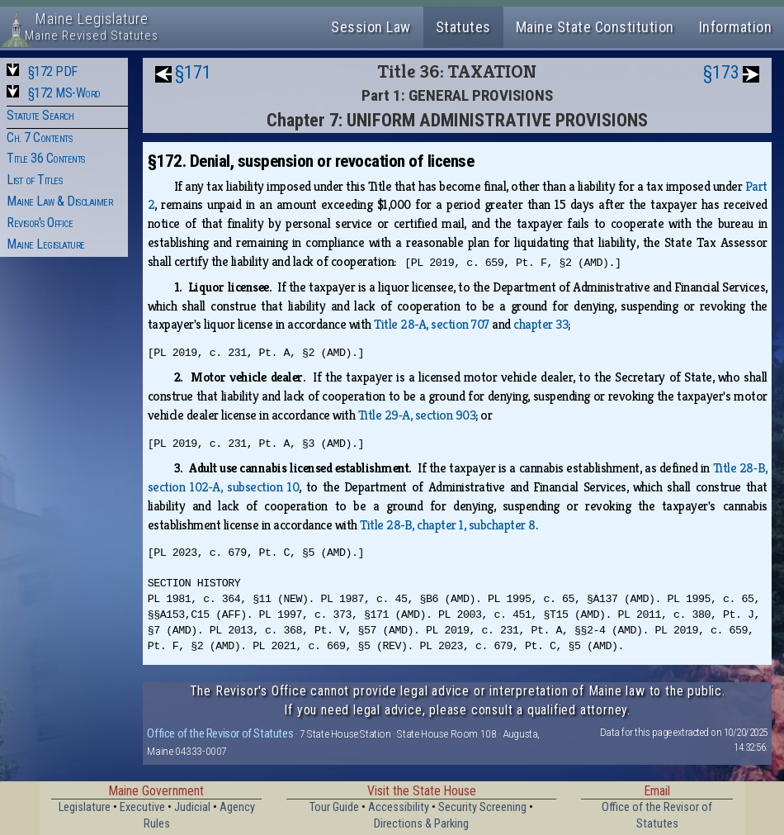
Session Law (371, 27)
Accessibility (398, 807)
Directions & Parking (421, 824)
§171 (193, 72)
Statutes (463, 27)
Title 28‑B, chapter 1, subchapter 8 (448, 525)
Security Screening (482, 807)
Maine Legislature (46, 244)
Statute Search (40, 115)
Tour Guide (334, 807)
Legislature (85, 807)
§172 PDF (53, 71)
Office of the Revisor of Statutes (220, 733)
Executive (142, 807)
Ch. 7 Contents (39, 137)
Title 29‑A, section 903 (417, 415)
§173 (721, 72)
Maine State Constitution (595, 27)
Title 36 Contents (46, 158)
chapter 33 (540, 324)
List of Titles (34, 179)
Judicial (192, 807)
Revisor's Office (40, 222)
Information (735, 27)
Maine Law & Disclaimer (59, 201)
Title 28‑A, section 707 (431, 324)
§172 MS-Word (64, 93)
